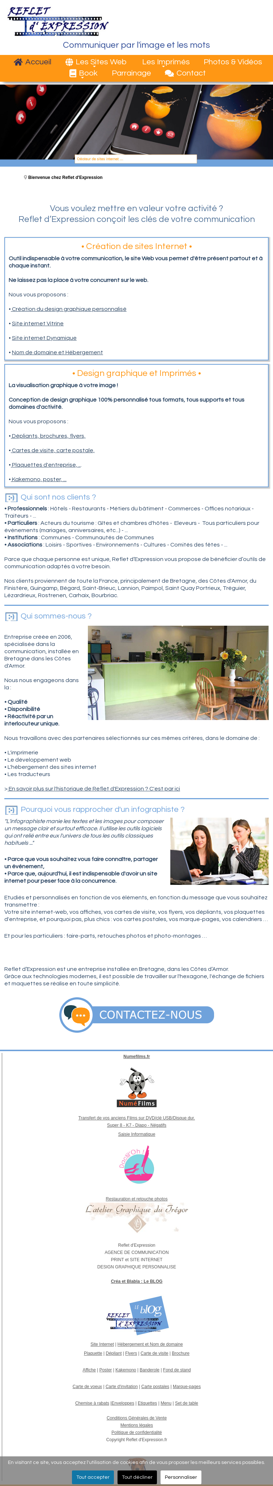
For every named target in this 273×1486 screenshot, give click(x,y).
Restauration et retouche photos (137, 1199)
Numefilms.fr (136, 1056)
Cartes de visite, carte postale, (53, 450)
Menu (166, 1403)
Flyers (131, 1353)
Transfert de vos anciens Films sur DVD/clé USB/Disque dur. (136, 1118)
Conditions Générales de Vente (137, 1418)
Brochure (180, 1353)
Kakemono (125, 1369)
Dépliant (114, 1353)
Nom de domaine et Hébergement (57, 352)
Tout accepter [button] (93, 1477)
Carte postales (155, 1386)
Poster (105, 1369)
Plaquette (93, 1353)
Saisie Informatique (136, 1134)
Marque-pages (187, 1386)
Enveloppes (122, 1403)
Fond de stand (177, 1369)
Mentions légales (136, 1425)
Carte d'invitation (122, 1386)
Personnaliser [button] (181, 1477)
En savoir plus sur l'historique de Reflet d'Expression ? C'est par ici (94, 789)
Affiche (88, 1369)
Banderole (149, 1369)
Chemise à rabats (92, 1403)
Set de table (186, 1403)
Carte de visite (155, 1353)
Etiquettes (147, 1403)
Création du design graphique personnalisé (69, 309)
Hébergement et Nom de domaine (150, 1344)
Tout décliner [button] (137, 1477)
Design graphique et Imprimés (136, 373)
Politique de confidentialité (136, 1432)
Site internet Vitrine (38, 323)
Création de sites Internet (136, 246)
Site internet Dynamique (44, 338)
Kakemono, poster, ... (39, 479)
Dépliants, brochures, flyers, (48, 436)
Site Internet (102, 1344)
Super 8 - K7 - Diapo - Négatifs (136, 1125)
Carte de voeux (87, 1386)
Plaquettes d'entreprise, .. (46, 465)
